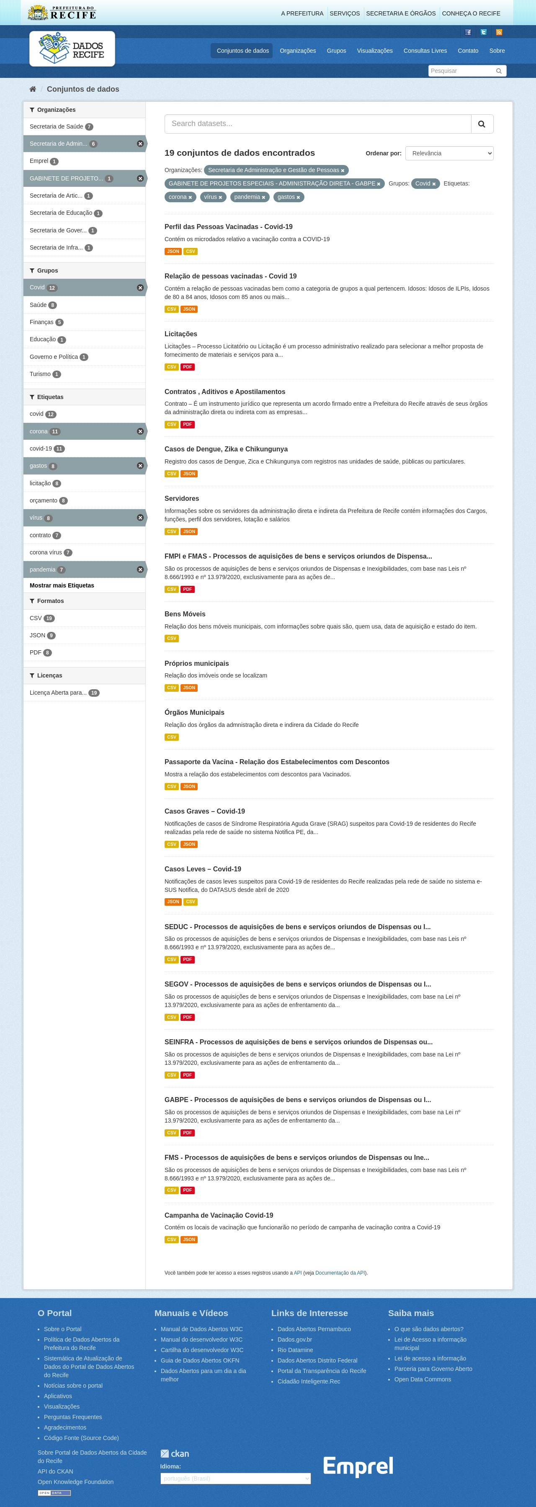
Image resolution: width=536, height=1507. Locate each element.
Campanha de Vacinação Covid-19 (219, 1215)
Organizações (298, 50)
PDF (187, 366)
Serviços (345, 13)
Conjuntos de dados (243, 50)
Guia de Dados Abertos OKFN (200, 1360)
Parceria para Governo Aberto (433, 1368)
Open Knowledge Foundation (75, 1482)
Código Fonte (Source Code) (81, 1438)
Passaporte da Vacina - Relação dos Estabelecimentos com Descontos (277, 761)
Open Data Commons (422, 1379)
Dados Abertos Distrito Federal (318, 1360)
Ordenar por (383, 153)
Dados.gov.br (295, 1339)
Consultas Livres (425, 50)
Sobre (497, 50)
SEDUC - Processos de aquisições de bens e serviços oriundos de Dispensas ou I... (298, 926)
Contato (468, 50)
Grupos (336, 50)
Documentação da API (340, 1273)
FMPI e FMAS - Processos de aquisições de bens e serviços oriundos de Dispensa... (298, 556)
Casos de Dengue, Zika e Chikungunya (226, 449)
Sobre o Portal (63, 1329)
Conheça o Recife (471, 13)
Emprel (358, 1467)
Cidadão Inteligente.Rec (309, 1381)
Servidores (182, 498)
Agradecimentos (65, 1427)
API (298, 1273)
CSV (190, 251)
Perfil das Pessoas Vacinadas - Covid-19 (229, 226)
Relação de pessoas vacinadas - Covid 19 (231, 276)
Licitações (181, 333)
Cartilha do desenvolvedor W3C (202, 1350)
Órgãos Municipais (194, 712)
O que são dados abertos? (429, 1329)
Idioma (169, 1466)
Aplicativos (58, 1396)
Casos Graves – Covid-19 (205, 811)
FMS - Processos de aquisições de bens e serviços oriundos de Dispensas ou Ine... (297, 1157)
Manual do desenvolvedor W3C (201, 1339)
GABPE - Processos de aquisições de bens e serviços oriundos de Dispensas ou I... (298, 1099)
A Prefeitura (302, 13)
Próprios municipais (197, 663)
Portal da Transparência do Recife (322, 1371)
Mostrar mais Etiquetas (62, 585)
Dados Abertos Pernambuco (314, 1329)
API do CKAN (55, 1471)
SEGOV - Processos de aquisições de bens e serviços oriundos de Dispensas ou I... (298, 984)
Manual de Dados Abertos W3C (202, 1329)
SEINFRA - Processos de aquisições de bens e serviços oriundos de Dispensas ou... (299, 1042)
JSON (173, 251)
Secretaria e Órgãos (401, 13)
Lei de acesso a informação (430, 1358)
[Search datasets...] (318, 124)
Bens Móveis (185, 614)
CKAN (174, 1453)
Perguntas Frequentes (73, 1417)
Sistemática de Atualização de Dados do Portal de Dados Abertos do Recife (89, 1366)
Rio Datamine (295, 1350)
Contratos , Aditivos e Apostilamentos (225, 391)
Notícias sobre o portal (73, 1385)
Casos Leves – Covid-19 (203, 869)
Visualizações (375, 50)
